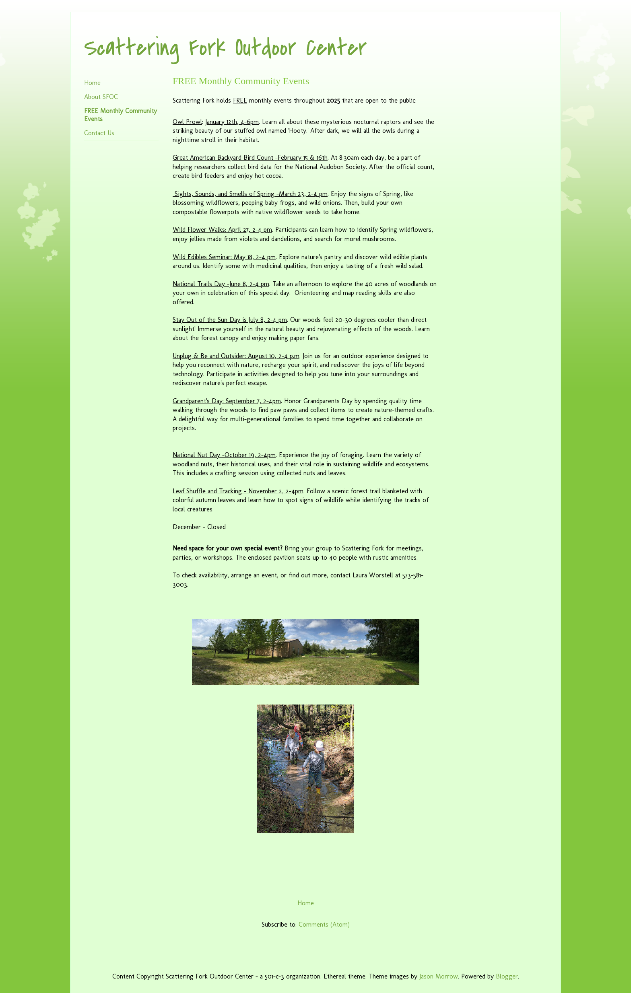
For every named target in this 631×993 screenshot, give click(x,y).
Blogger (507, 976)
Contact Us (99, 133)
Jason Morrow (438, 976)
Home (305, 903)
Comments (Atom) (324, 924)
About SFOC (101, 97)
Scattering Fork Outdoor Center (225, 48)
